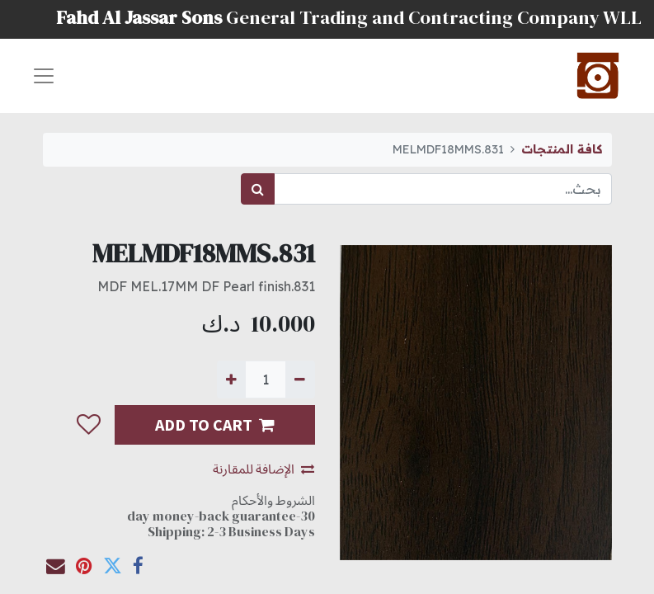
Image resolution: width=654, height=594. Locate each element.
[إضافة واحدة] (231, 379)
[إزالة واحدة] (299, 379)
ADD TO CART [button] (215, 424)
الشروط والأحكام (273, 500)
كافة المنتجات (561, 149)
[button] (88, 424)
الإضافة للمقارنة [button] (263, 468)
